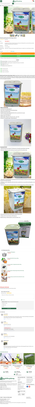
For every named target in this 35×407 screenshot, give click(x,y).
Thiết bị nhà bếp (10, 5)
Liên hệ (19, 380)
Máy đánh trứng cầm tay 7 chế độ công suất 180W (6, 366)
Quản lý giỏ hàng (28, 382)
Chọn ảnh (3, 299)
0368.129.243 (6, 64)
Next (34, 361)
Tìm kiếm (13, 3)
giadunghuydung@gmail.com (8, 65)
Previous (0, 361)
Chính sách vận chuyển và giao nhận (21, 384)
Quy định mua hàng (29, 381)
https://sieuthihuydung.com (7, 389)
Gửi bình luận (9, 308)
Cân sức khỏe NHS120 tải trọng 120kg (12, 258)
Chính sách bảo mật (20, 387)
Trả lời (4, 325)
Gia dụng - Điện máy (4, 5)
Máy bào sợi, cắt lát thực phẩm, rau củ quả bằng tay (17, 366)
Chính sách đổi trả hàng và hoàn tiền (21, 389)
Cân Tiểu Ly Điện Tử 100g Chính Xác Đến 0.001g (14, 264)
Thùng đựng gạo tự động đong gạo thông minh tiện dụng (15, 270)
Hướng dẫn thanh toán (29, 380)
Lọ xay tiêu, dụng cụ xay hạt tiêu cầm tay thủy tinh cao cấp (15, 276)
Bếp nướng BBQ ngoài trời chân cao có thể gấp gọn (29, 366)
